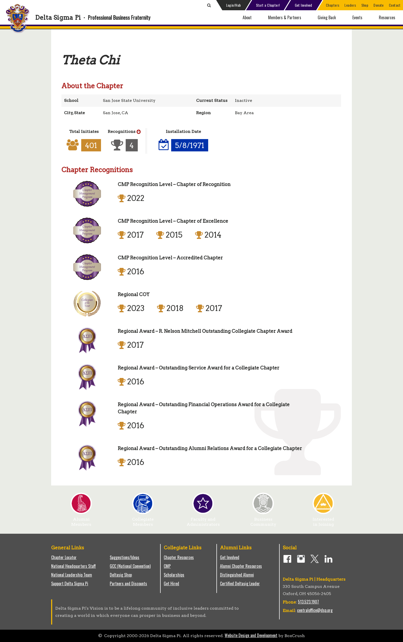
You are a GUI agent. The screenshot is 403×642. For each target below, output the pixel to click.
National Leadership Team (71, 575)
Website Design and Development (251, 635)
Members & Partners (284, 17)
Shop (365, 5)
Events (357, 17)
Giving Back (327, 17)
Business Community (263, 520)
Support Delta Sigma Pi (69, 583)
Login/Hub (233, 5)
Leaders (350, 5)
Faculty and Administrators (203, 520)
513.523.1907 (308, 602)
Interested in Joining (323, 520)
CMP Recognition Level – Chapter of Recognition (174, 184)
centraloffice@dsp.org (315, 610)
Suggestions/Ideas (124, 557)
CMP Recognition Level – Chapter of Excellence (173, 221)
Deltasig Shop (121, 575)
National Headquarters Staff (73, 566)
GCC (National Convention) (130, 566)
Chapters (333, 5)
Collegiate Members (143, 520)
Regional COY (134, 294)
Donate (378, 5)
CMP (167, 566)
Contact (394, 5)
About (247, 17)
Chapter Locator (64, 557)
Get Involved (303, 5)
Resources (387, 17)
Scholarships (174, 575)
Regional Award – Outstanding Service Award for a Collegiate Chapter (198, 368)
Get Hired (171, 583)
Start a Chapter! (268, 5)
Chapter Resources (179, 557)
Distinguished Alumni (237, 575)
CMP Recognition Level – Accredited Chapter (170, 257)
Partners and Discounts (128, 583)
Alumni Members (81, 520)
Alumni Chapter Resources (241, 566)
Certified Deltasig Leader (240, 583)
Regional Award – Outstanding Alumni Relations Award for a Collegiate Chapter (210, 448)
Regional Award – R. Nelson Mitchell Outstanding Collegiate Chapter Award (205, 331)
